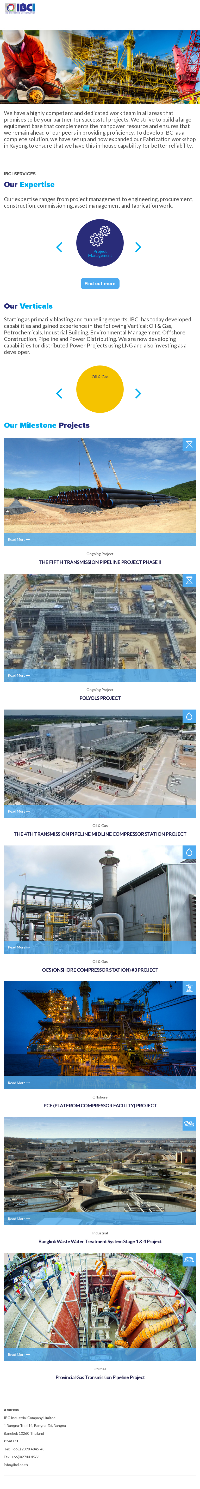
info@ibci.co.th (16, 1464)
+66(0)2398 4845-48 (28, 1449)
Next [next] (138, 246)
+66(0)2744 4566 (25, 1457)
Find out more (100, 283)
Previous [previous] (59, 246)
